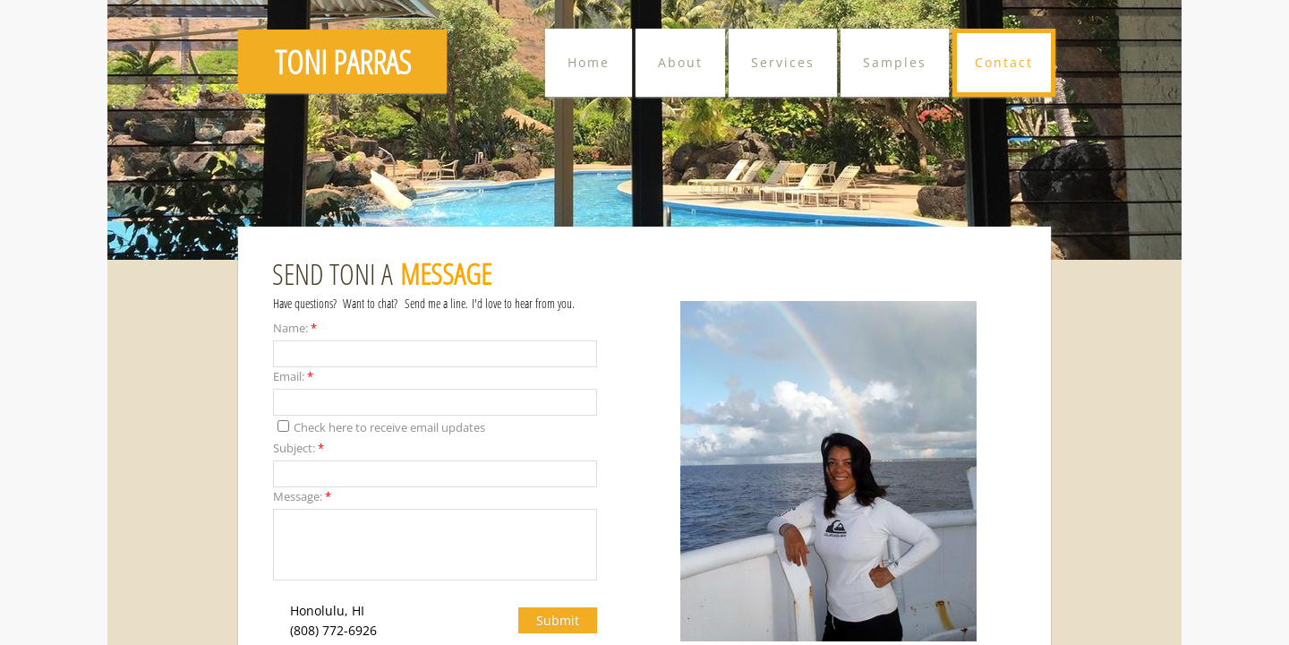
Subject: (298, 448)
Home (589, 62)
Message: (302, 496)
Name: (295, 328)
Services (783, 62)
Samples (894, 62)
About (680, 62)
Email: (293, 376)
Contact (1004, 62)
